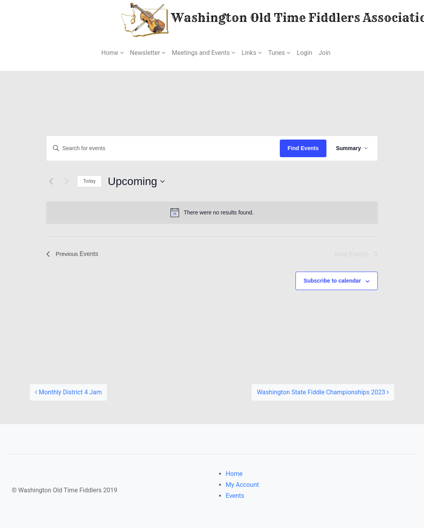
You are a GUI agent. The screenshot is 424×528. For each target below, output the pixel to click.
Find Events (303, 148)
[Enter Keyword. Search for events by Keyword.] (163, 148)
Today (89, 181)
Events (235, 495)
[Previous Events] (51, 181)
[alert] (212, 212)
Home (234, 473)
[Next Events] (66, 181)
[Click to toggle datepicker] (136, 181)
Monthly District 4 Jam (68, 392)
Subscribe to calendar (332, 281)
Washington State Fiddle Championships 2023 (323, 392)
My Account (242, 484)
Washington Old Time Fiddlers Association (254, 19)
